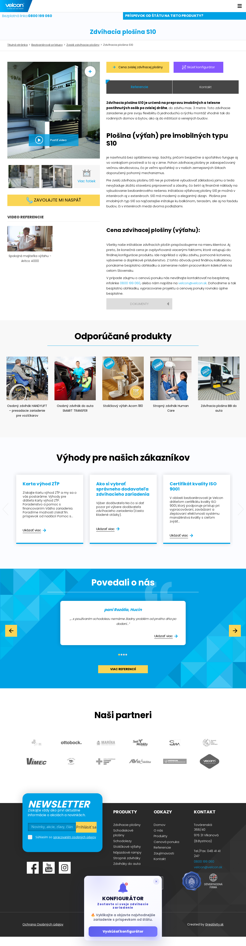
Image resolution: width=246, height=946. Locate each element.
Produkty (160, 845)
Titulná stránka (17, 54)
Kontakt (206, 96)
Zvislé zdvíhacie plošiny (82, 54)
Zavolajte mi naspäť (53, 209)
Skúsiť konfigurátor (198, 76)
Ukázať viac (32, 539)
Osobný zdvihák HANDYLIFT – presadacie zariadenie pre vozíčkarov (27, 420)
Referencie (139, 96)
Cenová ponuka (166, 851)
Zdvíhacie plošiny (127, 833)
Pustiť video (58, 149)
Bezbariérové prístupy (47, 54)
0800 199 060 (130, 292)
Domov (159, 833)
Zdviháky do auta (127, 872)
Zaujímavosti (164, 862)
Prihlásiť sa (86, 836)
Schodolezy (122, 850)
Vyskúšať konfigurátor (123, 931)
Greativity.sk (214, 933)
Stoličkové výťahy (127, 855)
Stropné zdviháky (126, 867)
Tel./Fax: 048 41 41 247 (207, 862)
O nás (158, 839)
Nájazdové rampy (127, 861)
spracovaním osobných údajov (74, 846)
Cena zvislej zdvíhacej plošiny (138, 76)
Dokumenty (139, 313)
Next (240, 518)
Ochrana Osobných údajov (42, 933)
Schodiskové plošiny (123, 841)
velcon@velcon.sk (192, 292)
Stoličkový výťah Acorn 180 (123, 415)
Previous (5, 518)
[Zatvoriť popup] (156, 881)
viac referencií (123, 678)
